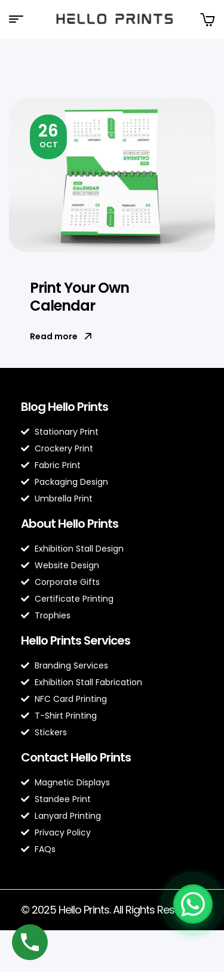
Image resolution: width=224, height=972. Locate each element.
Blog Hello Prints (64, 406)
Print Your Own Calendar (79, 296)
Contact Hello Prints (76, 757)
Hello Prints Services (75, 640)
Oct (48, 134)
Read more (61, 336)
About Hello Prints (69, 523)
